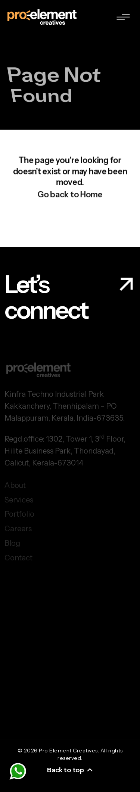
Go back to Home (69, 196)
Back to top (70, 770)
